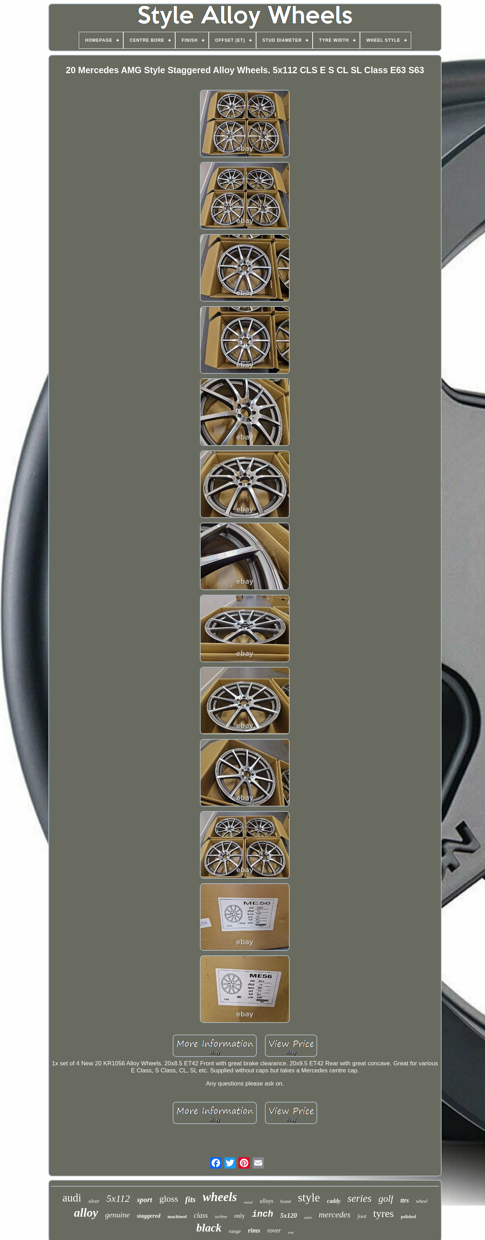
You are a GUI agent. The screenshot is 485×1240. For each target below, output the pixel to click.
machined (177, 1216)
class (201, 1215)
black (208, 1227)
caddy (334, 1201)
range (235, 1231)
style (309, 1197)
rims (254, 1230)
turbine (221, 1216)
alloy (86, 1212)
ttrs (404, 1200)
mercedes (334, 1214)
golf (385, 1198)
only (239, 1215)
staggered (148, 1215)
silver (93, 1201)
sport (144, 1199)
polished (408, 1216)
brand (285, 1201)
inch (262, 1214)
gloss (168, 1199)
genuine (117, 1214)
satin (308, 1217)
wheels (220, 1197)
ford (361, 1216)
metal (248, 1202)
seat (291, 1232)
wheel (421, 1201)
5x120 (288, 1215)
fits (190, 1199)
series (360, 1198)
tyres (383, 1213)
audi (72, 1198)
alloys (266, 1201)
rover (274, 1230)
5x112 (118, 1198)
